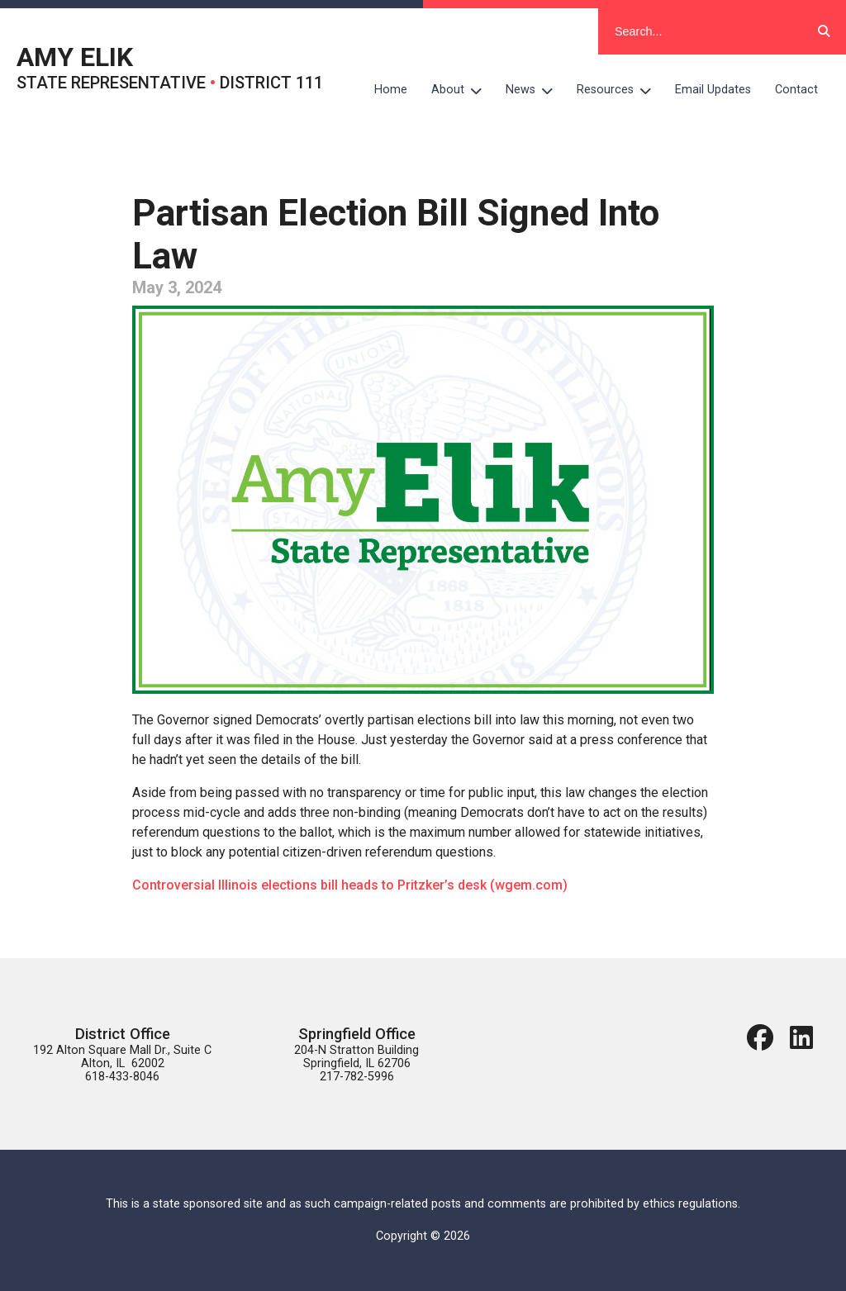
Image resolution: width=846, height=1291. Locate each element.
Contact (796, 90)
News (535, 90)
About (462, 90)
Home (390, 90)
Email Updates (713, 90)
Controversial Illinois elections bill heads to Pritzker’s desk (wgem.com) (350, 885)
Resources (620, 90)
